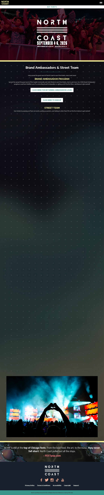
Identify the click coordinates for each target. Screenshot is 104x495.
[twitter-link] (47, 480)
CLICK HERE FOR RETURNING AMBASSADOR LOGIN (52, 90)
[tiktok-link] (57, 480)
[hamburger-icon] (100, 2)
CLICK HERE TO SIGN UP (52, 100)
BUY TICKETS (52, 7)
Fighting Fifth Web (68, 492)
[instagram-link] (52, 480)
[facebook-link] (41, 480)
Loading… (52, 244)
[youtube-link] (63, 480)
